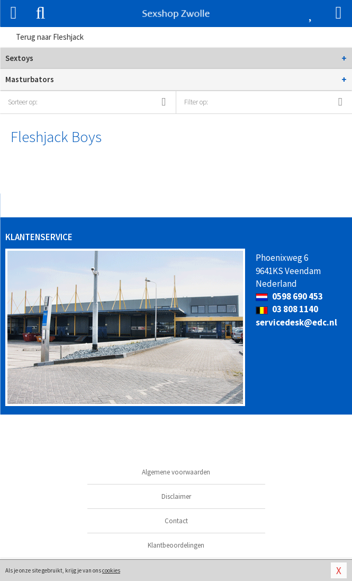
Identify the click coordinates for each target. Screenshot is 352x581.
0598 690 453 (289, 296)
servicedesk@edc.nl (296, 322)
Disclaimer (176, 496)
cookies (111, 570)
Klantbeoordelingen (176, 545)
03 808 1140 (287, 309)
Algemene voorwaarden (176, 472)
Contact (176, 520)
